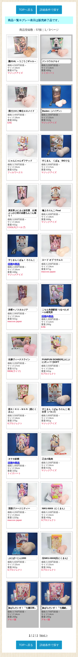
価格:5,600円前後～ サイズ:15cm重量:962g (23, 553)
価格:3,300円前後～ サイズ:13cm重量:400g (56, 55)
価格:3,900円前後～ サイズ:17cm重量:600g (56, 154)
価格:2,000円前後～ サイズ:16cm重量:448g (23, 256)
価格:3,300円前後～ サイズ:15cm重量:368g (56, 553)
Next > (43, 637)
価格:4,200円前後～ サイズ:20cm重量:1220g (23, 503)
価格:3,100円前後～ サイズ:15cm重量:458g (56, 503)
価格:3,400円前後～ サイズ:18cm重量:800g (23, 105)
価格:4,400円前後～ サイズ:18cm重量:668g (56, 204)
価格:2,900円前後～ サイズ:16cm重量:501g (23, 304)
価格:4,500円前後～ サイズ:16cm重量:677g (23, 55)
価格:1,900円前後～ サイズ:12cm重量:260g (56, 307)
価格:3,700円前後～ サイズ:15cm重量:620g (23, 154)
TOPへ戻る (26, 9)
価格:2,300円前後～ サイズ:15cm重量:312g (56, 105)
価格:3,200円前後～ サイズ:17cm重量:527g (23, 354)
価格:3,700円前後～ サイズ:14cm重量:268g (23, 603)
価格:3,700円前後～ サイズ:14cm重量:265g (56, 603)
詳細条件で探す (49, 9)
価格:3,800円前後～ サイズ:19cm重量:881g (56, 405)
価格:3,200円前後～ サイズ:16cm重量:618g (56, 454)
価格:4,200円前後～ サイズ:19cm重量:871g (56, 254)
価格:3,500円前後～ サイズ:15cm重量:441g (56, 355)
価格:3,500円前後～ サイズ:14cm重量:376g (23, 405)
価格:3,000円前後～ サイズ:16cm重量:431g (23, 207)
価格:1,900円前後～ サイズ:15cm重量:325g (23, 455)
